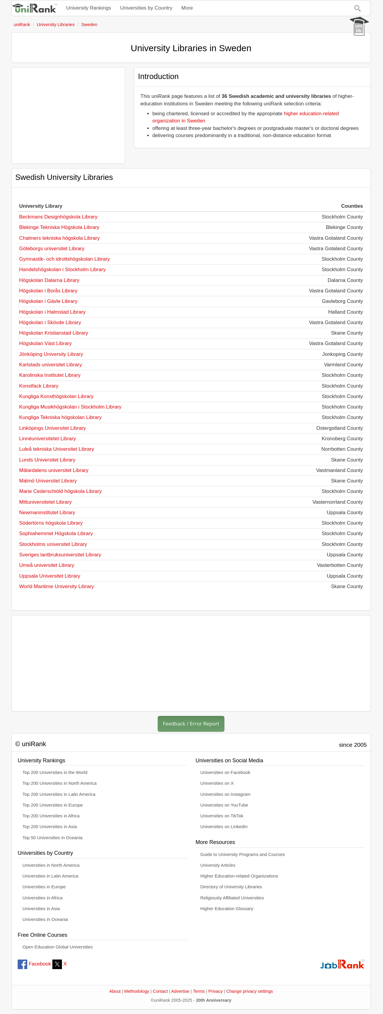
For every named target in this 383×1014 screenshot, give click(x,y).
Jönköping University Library (51, 354)
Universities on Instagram (225, 794)
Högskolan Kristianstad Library (53, 333)
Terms (199, 991)
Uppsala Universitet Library (49, 576)
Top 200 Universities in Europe (52, 805)
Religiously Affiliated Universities (232, 897)
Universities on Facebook (225, 772)
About (115, 991)
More (187, 8)
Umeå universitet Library (46, 565)
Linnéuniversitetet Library (47, 438)
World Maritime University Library (56, 586)
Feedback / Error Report (191, 723)
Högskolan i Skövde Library (50, 322)
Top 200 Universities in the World (54, 772)
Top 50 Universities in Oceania (52, 837)
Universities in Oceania (45, 919)
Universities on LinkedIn (224, 826)
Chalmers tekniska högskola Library (59, 238)
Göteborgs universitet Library (51, 248)
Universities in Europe (44, 886)
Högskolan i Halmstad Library (52, 312)
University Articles (217, 865)
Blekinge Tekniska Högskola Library (59, 227)
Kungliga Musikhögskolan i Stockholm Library (70, 407)
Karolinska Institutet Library (49, 375)
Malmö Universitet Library (48, 481)
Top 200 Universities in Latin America (58, 794)
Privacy (215, 991)
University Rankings (88, 8)
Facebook (34, 964)
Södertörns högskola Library (51, 523)
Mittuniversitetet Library (45, 502)
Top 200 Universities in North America (59, 783)
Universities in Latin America (50, 876)
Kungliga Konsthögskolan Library (56, 396)
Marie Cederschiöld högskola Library (60, 491)
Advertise (180, 991)
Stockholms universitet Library (53, 544)
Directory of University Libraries (231, 886)
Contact (160, 991)
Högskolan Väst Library (45, 343)
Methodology (136, 991)
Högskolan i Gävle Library (48, 301)
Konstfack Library (38, 386)
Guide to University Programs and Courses (242, 854)
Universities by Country (146, 8)
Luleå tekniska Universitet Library (56, 449)
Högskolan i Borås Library (48, 291)
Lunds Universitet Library (47, 460)
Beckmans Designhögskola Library (58, 217)
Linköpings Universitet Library (52, 428)
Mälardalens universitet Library (54, 470)
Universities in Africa (42, 897)
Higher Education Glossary (226, 908)
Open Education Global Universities (57, 947)
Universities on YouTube (224, 805)
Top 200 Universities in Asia (49, 826)
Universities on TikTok (222, 815)
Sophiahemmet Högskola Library (56, 533)
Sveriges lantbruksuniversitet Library (60, 555)
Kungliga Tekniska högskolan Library (60, 417)
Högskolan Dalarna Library (49, 280)
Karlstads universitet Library (50, 365)
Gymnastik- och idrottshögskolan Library (64, 259)
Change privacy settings (249, 991)
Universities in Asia (41, 908)
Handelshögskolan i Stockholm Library (62, 269)
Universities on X (217, 783)
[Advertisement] (68, 115)
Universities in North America (51, 865)
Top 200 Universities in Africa (51, 815)
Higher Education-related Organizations (239, 876)
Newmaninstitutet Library (47, 512)
